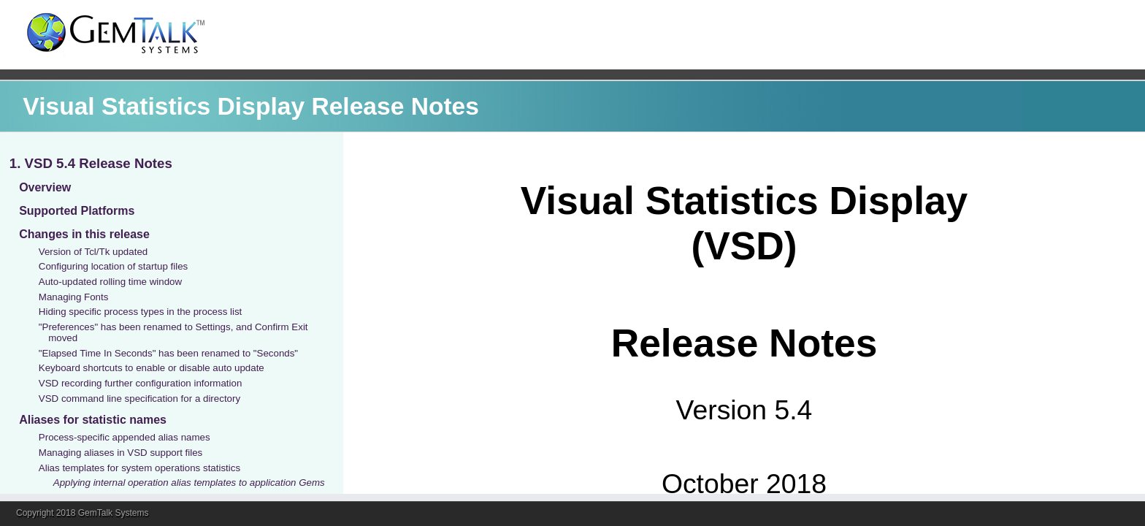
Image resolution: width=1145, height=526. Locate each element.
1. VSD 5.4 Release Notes (90, 163)
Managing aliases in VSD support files (120, 452)
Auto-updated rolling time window (110, 281)
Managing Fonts (74, 296)
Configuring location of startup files (113, 266)
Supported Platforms (76, 211)
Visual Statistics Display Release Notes (251, 106)
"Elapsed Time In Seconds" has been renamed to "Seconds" (168, 353)
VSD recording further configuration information (140, 383)
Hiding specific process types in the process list (140, 311)
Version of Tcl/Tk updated (93, 251)
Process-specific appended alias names (124, 437)
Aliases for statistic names (92, 419)
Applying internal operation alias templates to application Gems (189, 482)
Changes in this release (84, 234)
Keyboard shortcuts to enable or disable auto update (151, 367)
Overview (45, 187)
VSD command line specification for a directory (139, 398)
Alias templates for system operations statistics (139, 467)
